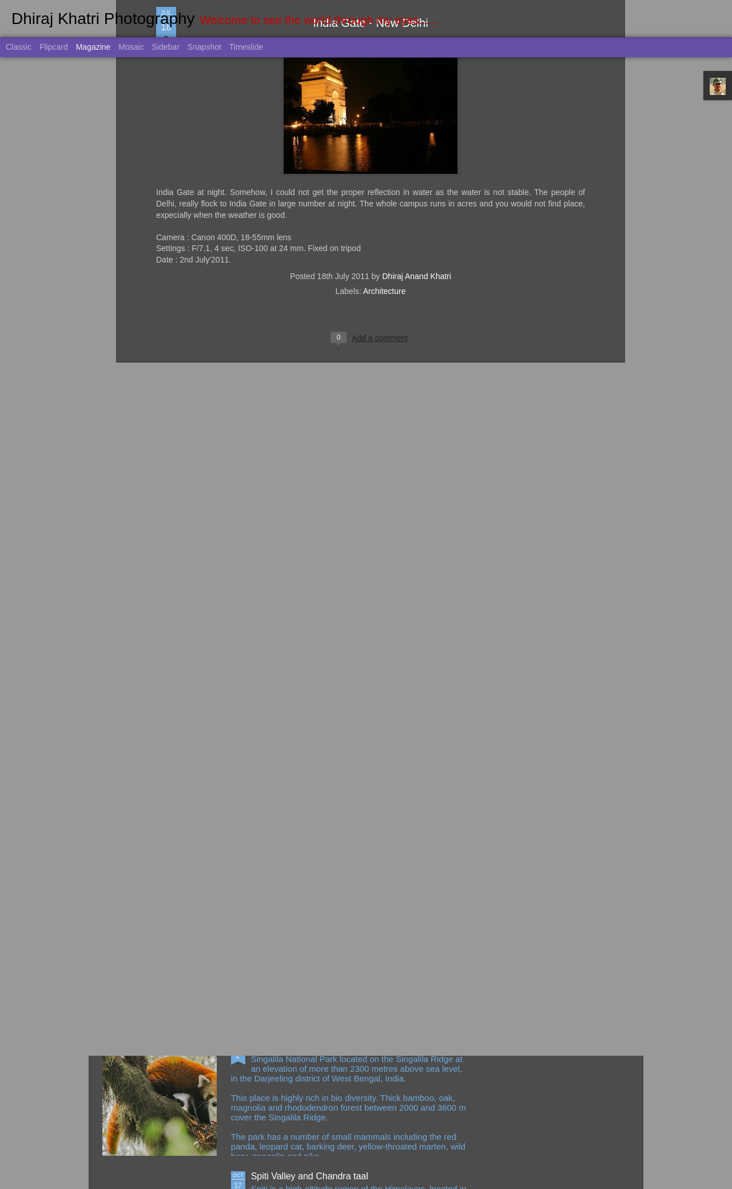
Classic (18, 46)
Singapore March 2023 (297, 916)
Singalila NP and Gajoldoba (307, 1046)
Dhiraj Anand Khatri (416, 134)
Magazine (93, 46)
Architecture (384, 149)
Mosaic (131, 46)
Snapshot (204, 46)
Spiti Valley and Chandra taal (309, 1176)
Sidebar (166, 46)
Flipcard (53, 46)
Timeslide (246, 46)
